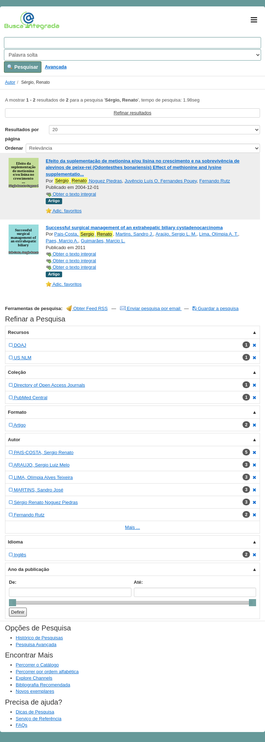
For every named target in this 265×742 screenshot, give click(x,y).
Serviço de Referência (38, 718)
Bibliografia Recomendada (43, 684)
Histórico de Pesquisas (39, 637)
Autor (10, 82)
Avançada (55, 66)
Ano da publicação (28, 569)
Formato (17, 412)
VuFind (15, 20)
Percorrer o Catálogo (37, 665)
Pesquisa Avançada (36, 644)
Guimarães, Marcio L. (103, 240)
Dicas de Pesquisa (35, 712)
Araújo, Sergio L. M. (175, 234)
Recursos (18, 332)
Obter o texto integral (71, 194)
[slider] (12, 602)
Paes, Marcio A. (62, 240)
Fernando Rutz (214, 181)
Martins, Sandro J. (134, 234)
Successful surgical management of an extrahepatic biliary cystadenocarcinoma (134, 227)
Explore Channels (34, 678)
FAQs (22, 725)
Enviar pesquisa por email (151, 308)
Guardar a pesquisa (215, 308)
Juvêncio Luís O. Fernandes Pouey (161, 181)
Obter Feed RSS (87, 308)
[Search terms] (132, 42)
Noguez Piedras (88, 180)
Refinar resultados (132, 112)
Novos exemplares (35, 691)
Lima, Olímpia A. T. (218, 234)
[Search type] (132, 55)
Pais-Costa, (83, 234)
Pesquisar (22, 67)
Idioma (15, 542)
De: (12, 582)
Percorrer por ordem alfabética (47, 671)
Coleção (17, 372)
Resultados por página (22, 134)
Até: (138, 582)
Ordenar (14, 148)
